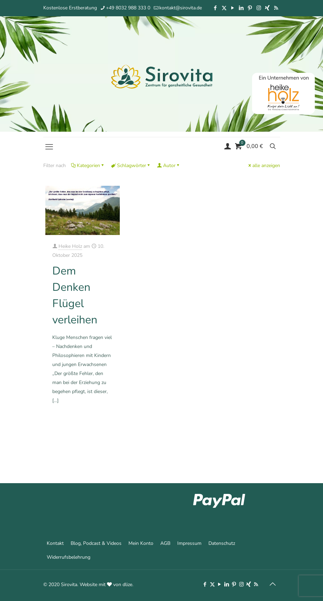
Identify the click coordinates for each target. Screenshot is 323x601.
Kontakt (55, 543)
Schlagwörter (131, 165)
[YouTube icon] (232, 8)
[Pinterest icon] (250, 8)
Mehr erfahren (99, 430)
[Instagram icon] (258, 8)
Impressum (189, 543)
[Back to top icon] (273, 584)
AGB (165, 543)
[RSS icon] (276, 8)
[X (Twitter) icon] (224, 8)
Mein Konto (140, 543)
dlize (127, 584)
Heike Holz (70, 246)
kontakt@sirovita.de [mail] (180, 8)
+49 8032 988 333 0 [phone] (128, 8)
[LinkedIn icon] (241, 8)
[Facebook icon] (215, 8)
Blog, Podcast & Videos (96, 543)
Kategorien (88, 165)
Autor (168, 165)
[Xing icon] (267, 8)
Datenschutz (221, 543)
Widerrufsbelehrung (68, 557)
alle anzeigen (264, 165)
